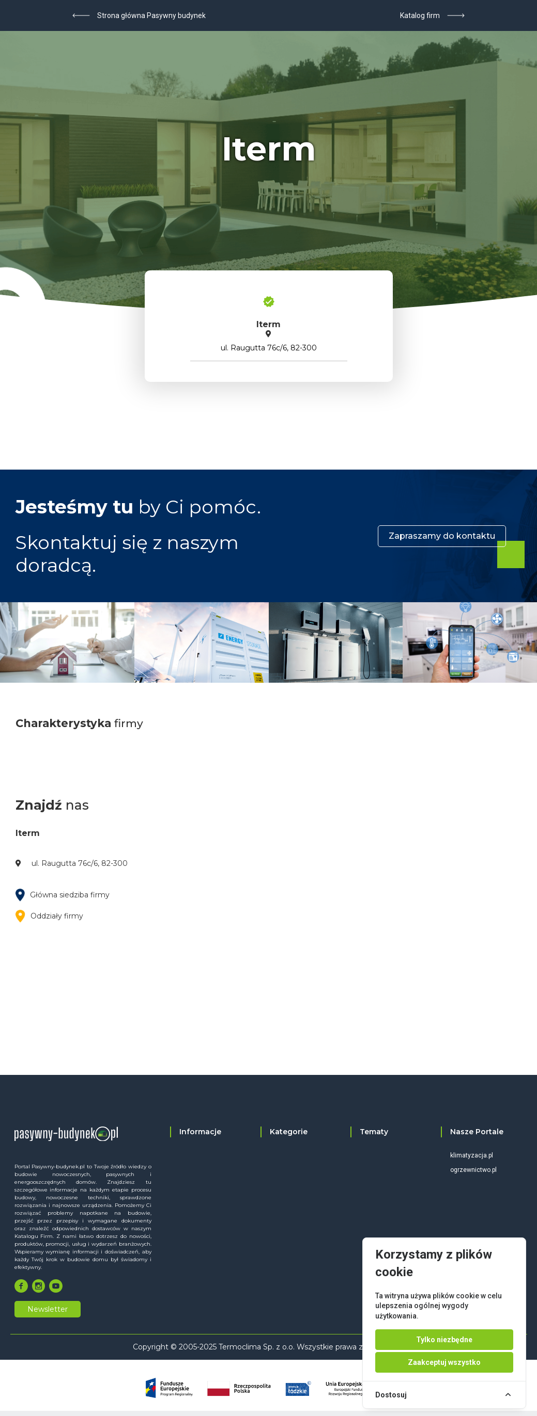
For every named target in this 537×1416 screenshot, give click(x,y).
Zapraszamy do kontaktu (442, 536)
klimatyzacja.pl (471, 1155)
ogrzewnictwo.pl (473, 1169)
